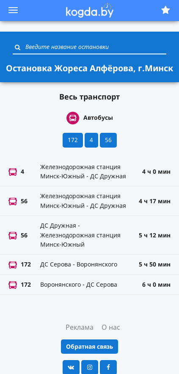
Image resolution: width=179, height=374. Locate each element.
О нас (111, 327)
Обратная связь (89, 346)
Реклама (80, 327)
